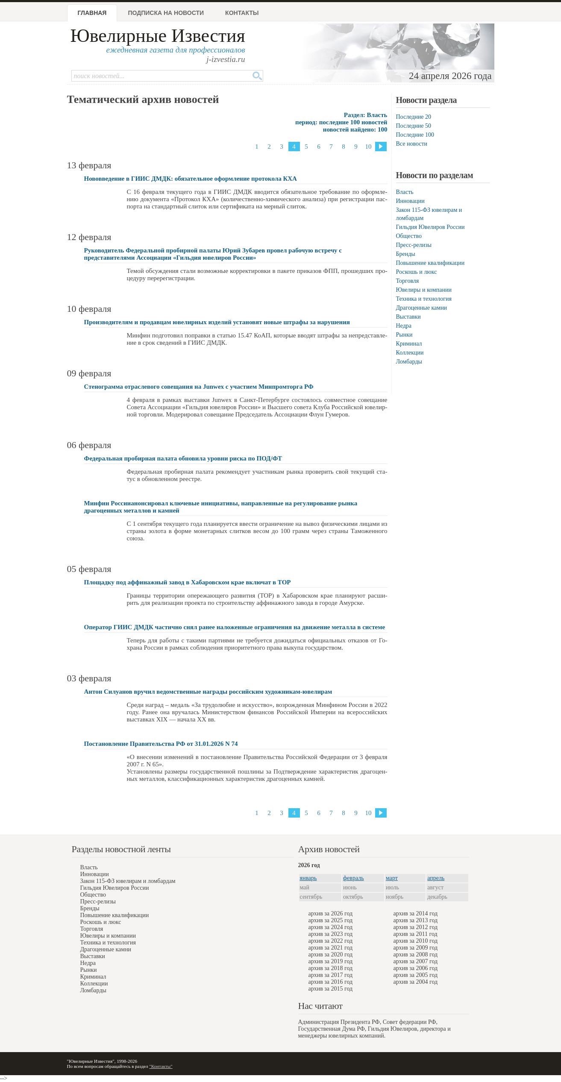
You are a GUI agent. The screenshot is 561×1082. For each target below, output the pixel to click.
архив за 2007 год (416, 961)
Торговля (407, 281)
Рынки (404, 334)
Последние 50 (414, 126)
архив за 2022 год (330, 941)
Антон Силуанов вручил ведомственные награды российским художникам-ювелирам (208, 691)
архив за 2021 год (330, 947)
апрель (435, 878)
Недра (403, 326)
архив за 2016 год (330, 982)
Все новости (412, 144)
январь (308, 878)
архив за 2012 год (416, 927)
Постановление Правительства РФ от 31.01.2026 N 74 (161, 743)
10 (368, 146)
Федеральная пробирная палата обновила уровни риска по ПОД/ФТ (183, 458)
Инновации (410, 201)
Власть (405, 192)
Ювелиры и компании (424, 290)
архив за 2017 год (330, 975)
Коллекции (410, 352)
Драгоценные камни (421, 308)
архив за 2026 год (330, 913)
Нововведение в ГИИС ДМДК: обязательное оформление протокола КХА (190, 178)
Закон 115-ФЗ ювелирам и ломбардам (128, 881)
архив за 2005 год (416, 975)
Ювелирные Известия (157, 35)
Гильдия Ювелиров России (430, 227)
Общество (409, 236)
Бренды (405, 254)
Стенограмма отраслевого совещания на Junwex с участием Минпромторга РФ (199, 386)
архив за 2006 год (416, 968)
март (392, 878)
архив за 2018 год (330, 968)
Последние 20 (414, 117)
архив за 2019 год (330, 961)
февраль (353, 878)
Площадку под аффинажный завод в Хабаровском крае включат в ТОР (187, 582)
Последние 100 (415, 135)
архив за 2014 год (416, 913)
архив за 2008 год (416, 954)
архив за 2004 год (416, 982)
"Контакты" (160, 1066)
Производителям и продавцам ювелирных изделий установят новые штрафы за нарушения (217, 322)
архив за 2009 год (416, 947)
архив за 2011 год (416, 934)
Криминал (409, 343)
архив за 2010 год (416, 941)
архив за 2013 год (416, 920)
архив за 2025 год (330, 920)
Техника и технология (424, 299)
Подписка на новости (166, 12)
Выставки (408, 317)
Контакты (241, 12)
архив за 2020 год (330, 954)
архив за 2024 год (330, 927)
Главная (92, 12)
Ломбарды (409, 361)
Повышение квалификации (430, 263)
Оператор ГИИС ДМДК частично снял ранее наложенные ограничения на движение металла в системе (234, 627)
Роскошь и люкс (416, 272)
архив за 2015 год (330, 988)
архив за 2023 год (330, 934)
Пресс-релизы (414, 245)
